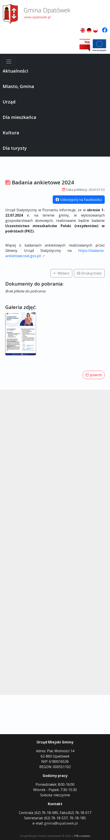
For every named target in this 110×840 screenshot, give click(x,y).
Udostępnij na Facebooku (79, 199)
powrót (93, 374)
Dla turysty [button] (15, 148)
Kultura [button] (11, 133)
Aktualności (15, 71)
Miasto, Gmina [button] (18, 86)
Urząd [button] (9, 102)
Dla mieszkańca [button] (19, 117)
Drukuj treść (89, 273)
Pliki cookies (82, 836)
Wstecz (61, 273)
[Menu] (9, 61)
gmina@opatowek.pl (61, 823)
